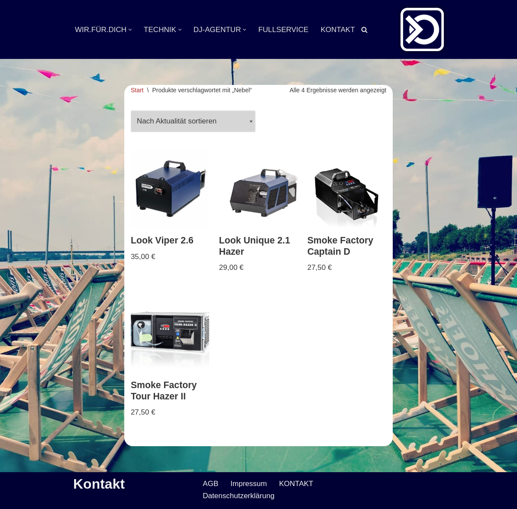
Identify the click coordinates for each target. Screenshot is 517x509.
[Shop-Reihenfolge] (193, 122)
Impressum (248, 484)
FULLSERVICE (283, 30)
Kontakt (99, 484)
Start (137, 90)
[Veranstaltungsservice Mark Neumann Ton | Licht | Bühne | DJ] (422, 29)
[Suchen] (364, 29)
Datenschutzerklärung (238, 496)
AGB (210, 484)
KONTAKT (337, 30)
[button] (130, 29)
